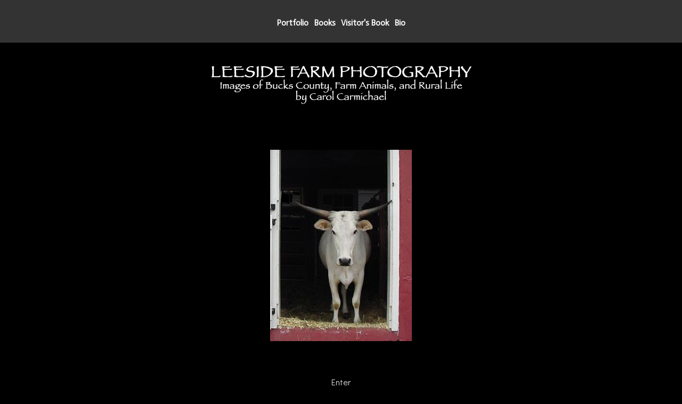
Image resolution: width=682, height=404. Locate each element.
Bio (399, 23)
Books (325, 23)
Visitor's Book (365, 23)
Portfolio (292, 23)
